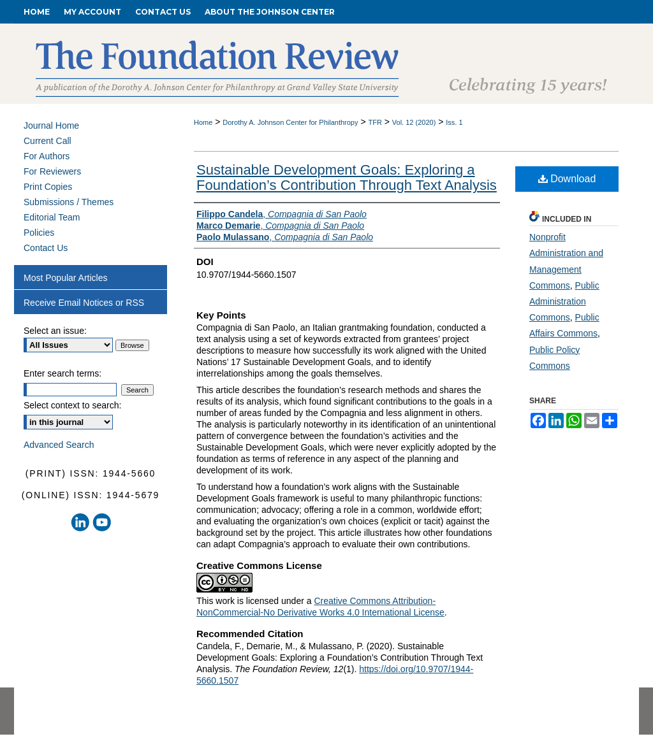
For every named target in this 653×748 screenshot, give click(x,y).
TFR (374, 122)
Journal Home (51, 125)
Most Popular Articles (66, 278)
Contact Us (46, 248)
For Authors (47, 156)
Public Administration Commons (564, 301)
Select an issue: (55, 331)
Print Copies (48, 187)
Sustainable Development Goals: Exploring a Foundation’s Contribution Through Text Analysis (346, 177)
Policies (39, 232)
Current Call (47, 141)
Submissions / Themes (69, 202)
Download (567, 178)
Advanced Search (59, 445)
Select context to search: (72, 405)
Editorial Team (52, 217)
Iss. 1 (454, 122)
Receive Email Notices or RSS (84, 303)
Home (203, 122)
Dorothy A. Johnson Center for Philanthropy (290, 122)
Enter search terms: (62, 373)
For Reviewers (52, 171)
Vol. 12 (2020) (414, 122)
